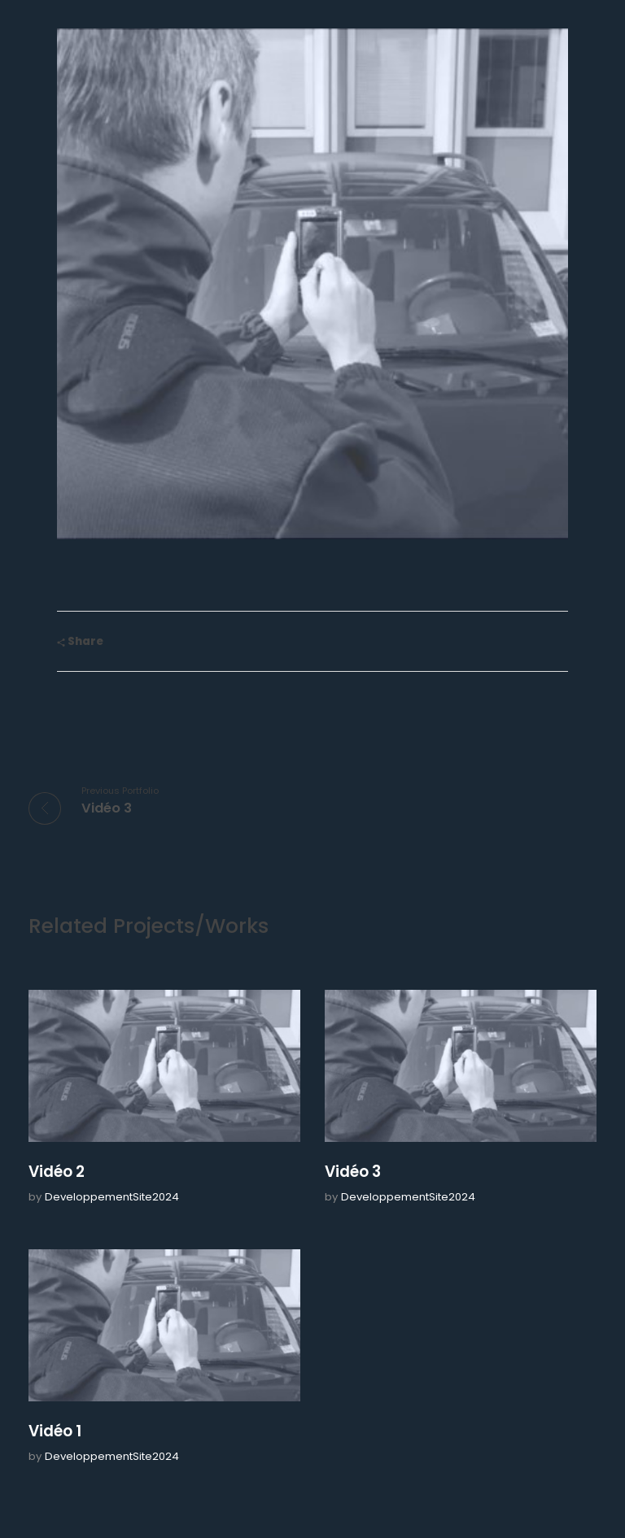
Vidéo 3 (353, 1172)
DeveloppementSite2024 (112, 1197)
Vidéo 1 (54, 1431)
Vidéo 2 (56, 1172)
